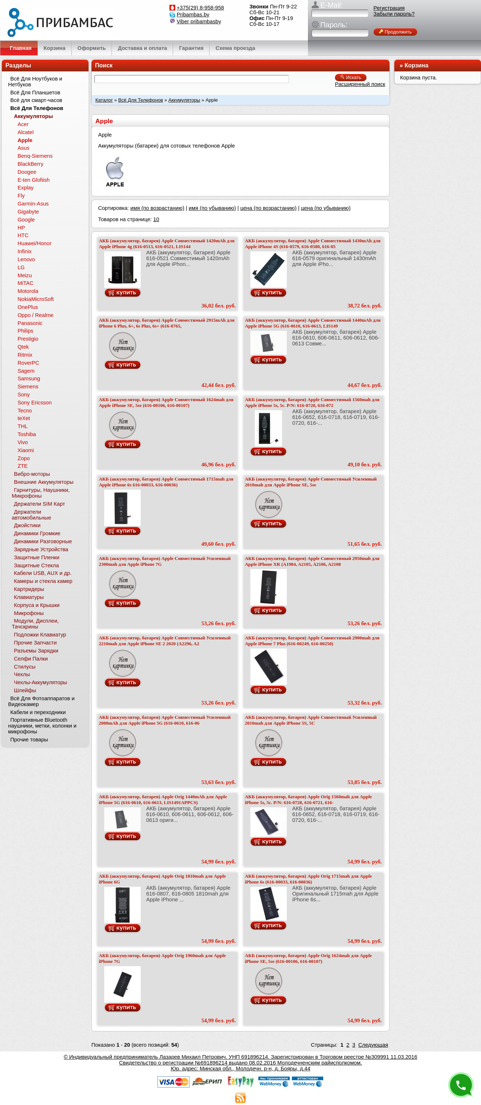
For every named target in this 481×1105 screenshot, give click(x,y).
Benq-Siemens (34, 156)
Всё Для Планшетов (35, 92)
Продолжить (395, 32)
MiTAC (25, 283)
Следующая (373, 1045)
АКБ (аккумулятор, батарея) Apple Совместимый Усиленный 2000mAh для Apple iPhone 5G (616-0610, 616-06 (165, 720)
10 (156, 219)
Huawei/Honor (34, 243)
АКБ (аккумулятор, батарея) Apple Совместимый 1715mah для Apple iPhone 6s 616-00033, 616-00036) (166, 481)
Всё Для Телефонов (140, 100)
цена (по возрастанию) (268, 208)
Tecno (24, 411)
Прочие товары (29, 739)
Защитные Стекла (36, 565)
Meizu (24, 275)
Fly (21, 196)
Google (26, 220)
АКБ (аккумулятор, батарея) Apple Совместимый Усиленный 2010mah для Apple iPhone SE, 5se (311, 481)
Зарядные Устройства (41, 549)
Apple (24, 140)
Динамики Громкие (37, 533)
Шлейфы (25, 690)
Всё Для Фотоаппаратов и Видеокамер (41, 701)
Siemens (27, 386)
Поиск (104, 65)
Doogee (26, 172)
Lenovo (26, 259)
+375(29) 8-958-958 (200, 8)
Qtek (23, 347)
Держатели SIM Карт (39, 504)
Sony (23, 394)
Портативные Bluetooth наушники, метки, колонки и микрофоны (42, 725)
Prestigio (27, 339)
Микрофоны (29, 613)
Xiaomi (25, 450)
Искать (350, 77)
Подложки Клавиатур (40, 635)
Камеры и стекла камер (43, 581)
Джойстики (27, 525)
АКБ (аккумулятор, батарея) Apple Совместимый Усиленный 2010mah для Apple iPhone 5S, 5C (311, 720)
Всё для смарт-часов (36, 100)
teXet (23, 418)
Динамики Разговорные (43, 541)
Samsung (28, 378)
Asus (23, 148)
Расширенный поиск (360, 84)
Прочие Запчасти (35, 643)
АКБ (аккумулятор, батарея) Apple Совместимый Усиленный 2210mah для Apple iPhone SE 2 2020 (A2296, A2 (165, 640)
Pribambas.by (193, 14)
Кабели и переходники (38, 712)
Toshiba (26, 434)
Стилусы (24, 667)
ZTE (22, 466)
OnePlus (27, 307)
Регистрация (389, 8)
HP (21, 228)
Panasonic (29, 323)
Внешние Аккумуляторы (43, 482)
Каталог (104, 100)
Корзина (416, 65)
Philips (25, 331)
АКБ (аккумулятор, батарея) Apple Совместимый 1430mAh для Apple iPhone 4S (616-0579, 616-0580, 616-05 (312, 243)
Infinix (24, 251)
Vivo (22, 442)
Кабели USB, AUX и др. (42, 573)
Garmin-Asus (33, 204)
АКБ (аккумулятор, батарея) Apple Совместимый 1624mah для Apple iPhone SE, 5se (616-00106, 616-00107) (166, 402)
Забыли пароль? (394, 14)
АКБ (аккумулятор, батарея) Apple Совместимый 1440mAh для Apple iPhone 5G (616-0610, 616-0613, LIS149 (312, 323)
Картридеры (29, 589)
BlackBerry (30, 164)
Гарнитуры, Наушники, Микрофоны (41, 493)
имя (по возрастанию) (157, 208)
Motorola (27, 291)
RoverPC (28, 363)
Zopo (23, 458)
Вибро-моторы (32, 474)
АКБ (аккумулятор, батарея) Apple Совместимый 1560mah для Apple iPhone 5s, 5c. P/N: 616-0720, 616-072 (312, 402)
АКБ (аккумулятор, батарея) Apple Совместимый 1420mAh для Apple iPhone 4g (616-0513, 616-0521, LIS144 (166, 243)
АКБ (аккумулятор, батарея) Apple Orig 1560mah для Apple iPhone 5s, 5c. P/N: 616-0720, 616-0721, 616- (308, 799)
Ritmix (24, 355)
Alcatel (25, 132)
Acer (22, 124)
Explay (25, 188)
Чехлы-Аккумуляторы (40, 682)
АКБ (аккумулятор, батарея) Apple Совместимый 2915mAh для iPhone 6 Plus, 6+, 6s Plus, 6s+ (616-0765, (166, 323)
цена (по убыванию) (326, 208)
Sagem (25, 371)
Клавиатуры (29, 597)
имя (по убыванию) (212, 208)
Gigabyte (28, 212)
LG (21, 267)
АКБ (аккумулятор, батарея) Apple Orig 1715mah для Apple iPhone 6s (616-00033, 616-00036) (308, 879)
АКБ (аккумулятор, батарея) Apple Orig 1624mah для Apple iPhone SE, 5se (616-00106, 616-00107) (308, 958)
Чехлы (22, 674)
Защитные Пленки (36, 557)
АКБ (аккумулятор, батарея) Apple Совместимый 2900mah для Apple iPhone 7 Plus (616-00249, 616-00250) (312, 640)
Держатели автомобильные (31, 515)
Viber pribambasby (199, 21)
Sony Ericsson (34, 402)
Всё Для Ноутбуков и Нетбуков (35, 81)
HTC (22, 235)
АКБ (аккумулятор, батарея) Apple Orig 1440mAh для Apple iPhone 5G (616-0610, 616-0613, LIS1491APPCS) (163, 799)
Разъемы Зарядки (36, 651)
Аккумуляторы (184, 100)
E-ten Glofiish (33, 180)
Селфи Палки (31, 659)
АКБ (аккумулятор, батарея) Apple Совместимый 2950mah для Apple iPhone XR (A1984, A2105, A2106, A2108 (312, 561)
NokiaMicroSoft (35, 299)
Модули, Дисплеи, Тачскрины (35, 624)
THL (22, 426)
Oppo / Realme (35, 315)
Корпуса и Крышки (36, 605)
